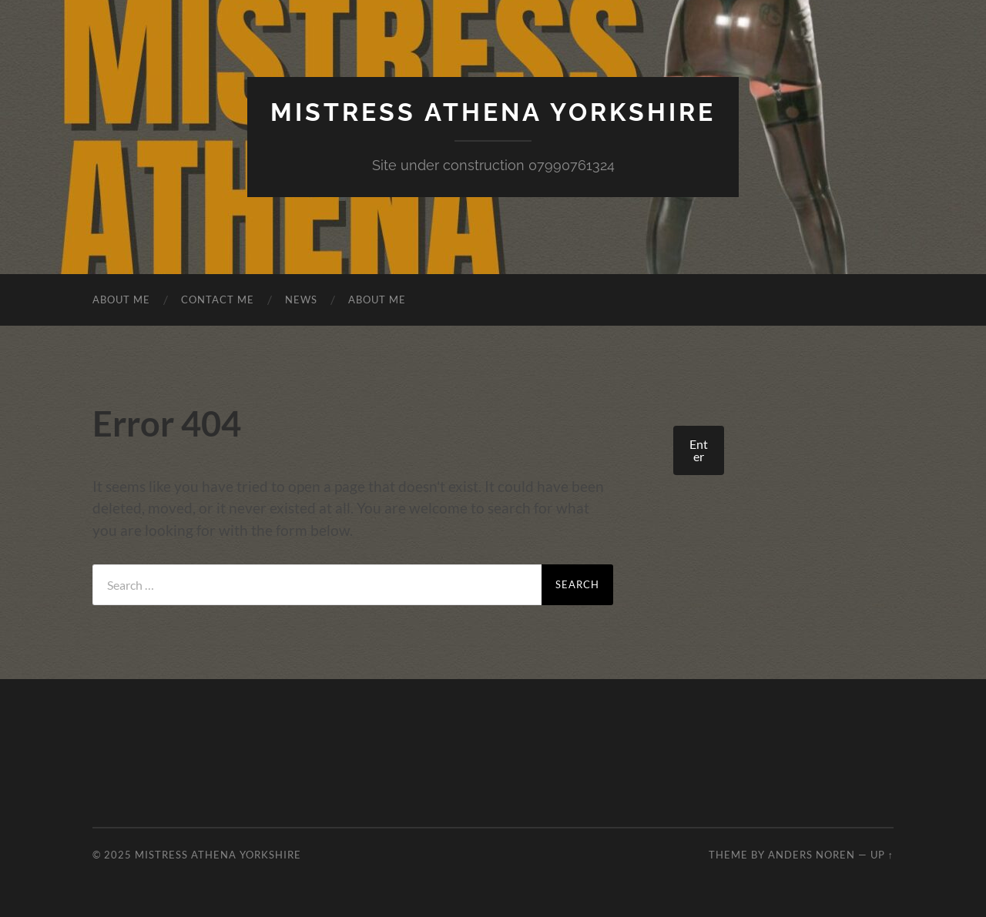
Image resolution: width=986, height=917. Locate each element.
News (301, 299)
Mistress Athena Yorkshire (493, 112)
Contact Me (217, 299)
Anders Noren (811, 854)
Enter (698, 450)
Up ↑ (882, 854)
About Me (121, 299)
